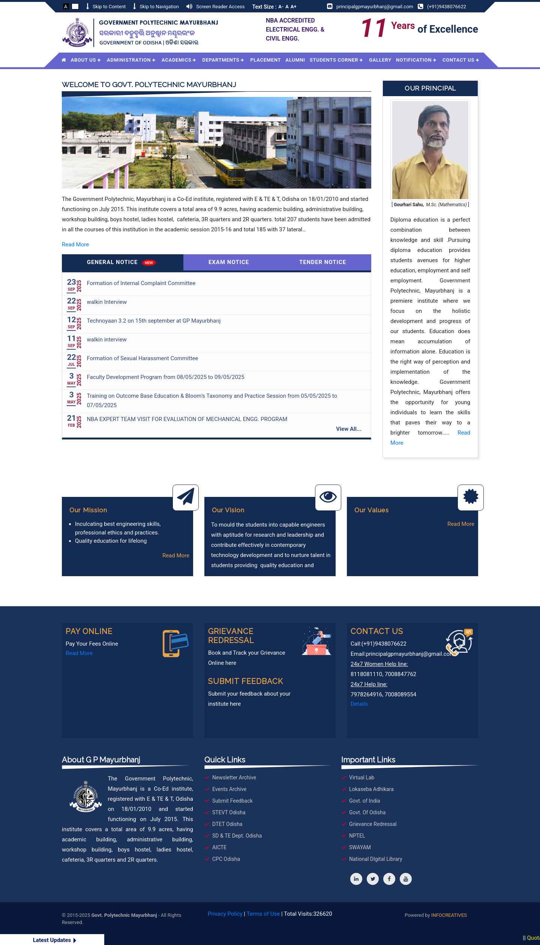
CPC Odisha (226, 859)
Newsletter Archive (234, 777)
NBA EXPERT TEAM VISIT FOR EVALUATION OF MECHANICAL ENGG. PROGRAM (187, 419)
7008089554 (400, 694)
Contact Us (458, 60)
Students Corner (334, 60)
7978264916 (366, 694)
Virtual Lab (361, 777)
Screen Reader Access (220, 6)
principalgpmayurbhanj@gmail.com (374, 6)
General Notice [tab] (122, 262)
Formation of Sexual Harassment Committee (142, 358)
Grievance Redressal (373, 824)
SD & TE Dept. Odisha (237, 836)
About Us (83, 60)
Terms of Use (263, 913)
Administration (129, 60)
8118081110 (366, 674)
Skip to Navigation (159, 6)
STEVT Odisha (229, 812)
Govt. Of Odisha (367, 812)
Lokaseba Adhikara (371, 789)
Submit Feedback (232, 801)
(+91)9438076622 (446, 6)
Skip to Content (109, 6)
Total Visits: (308, 913)
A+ (294, 6)
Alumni (295, 60)
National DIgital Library (375, 859)
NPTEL (357, 836)
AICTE (219, 847)
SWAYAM (360, 847)
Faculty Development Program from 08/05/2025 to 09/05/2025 (165, 377)
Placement (265, 60)
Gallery (380, 60)
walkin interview (106, 339)
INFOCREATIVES (449, 915)
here (230, 663)
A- (281, 6)
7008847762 (400, 674)
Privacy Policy (225, 913)
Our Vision (228, 510)
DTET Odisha (227, 824)
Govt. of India (364, 801)
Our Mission (88, 510)
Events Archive (229, 789)
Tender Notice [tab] (322, 262)
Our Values (371, 510)
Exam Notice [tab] (228, 262)
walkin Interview (107, 302)
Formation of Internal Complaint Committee (141, 283)
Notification (414, 60)
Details (359, 703)
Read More (75, 244)
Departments (220, 60)
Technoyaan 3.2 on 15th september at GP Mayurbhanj (153, 320)
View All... (349, 429)
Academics (176, 60)
